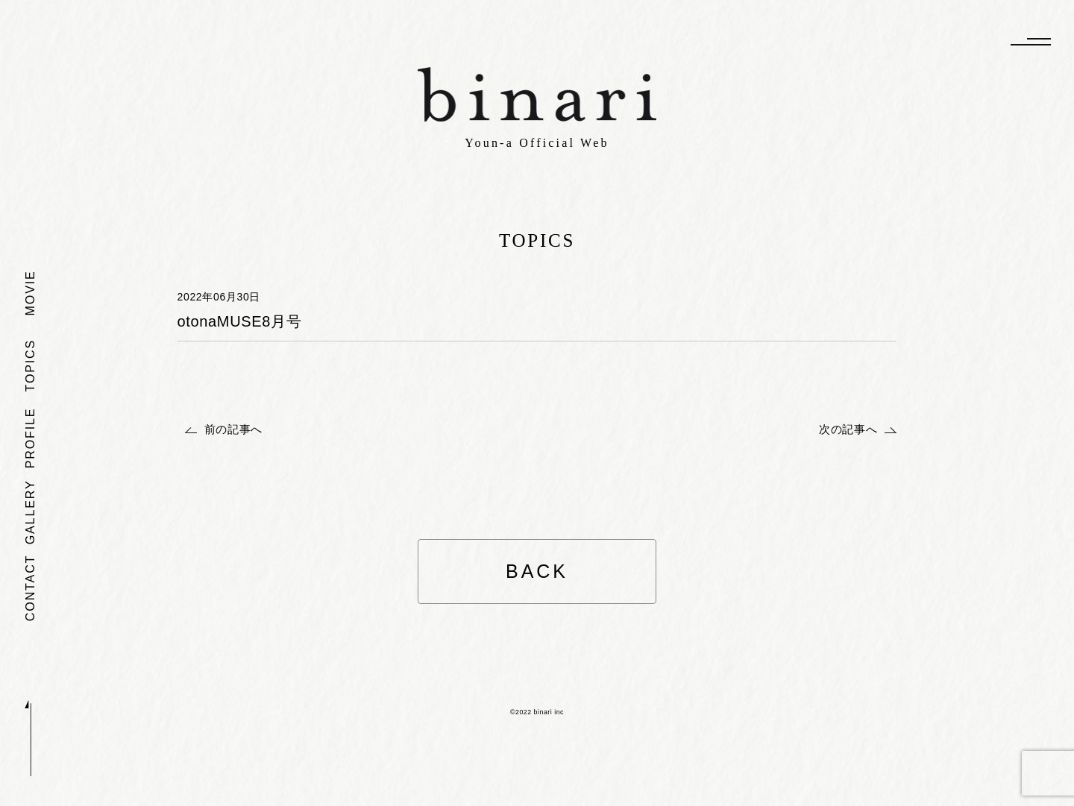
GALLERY (30, 511)
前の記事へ (233, 429)
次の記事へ (848, 429)
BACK (537, 571)
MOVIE (30, 292)
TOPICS (30, 365)
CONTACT (30, 587)
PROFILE (30, 437)
